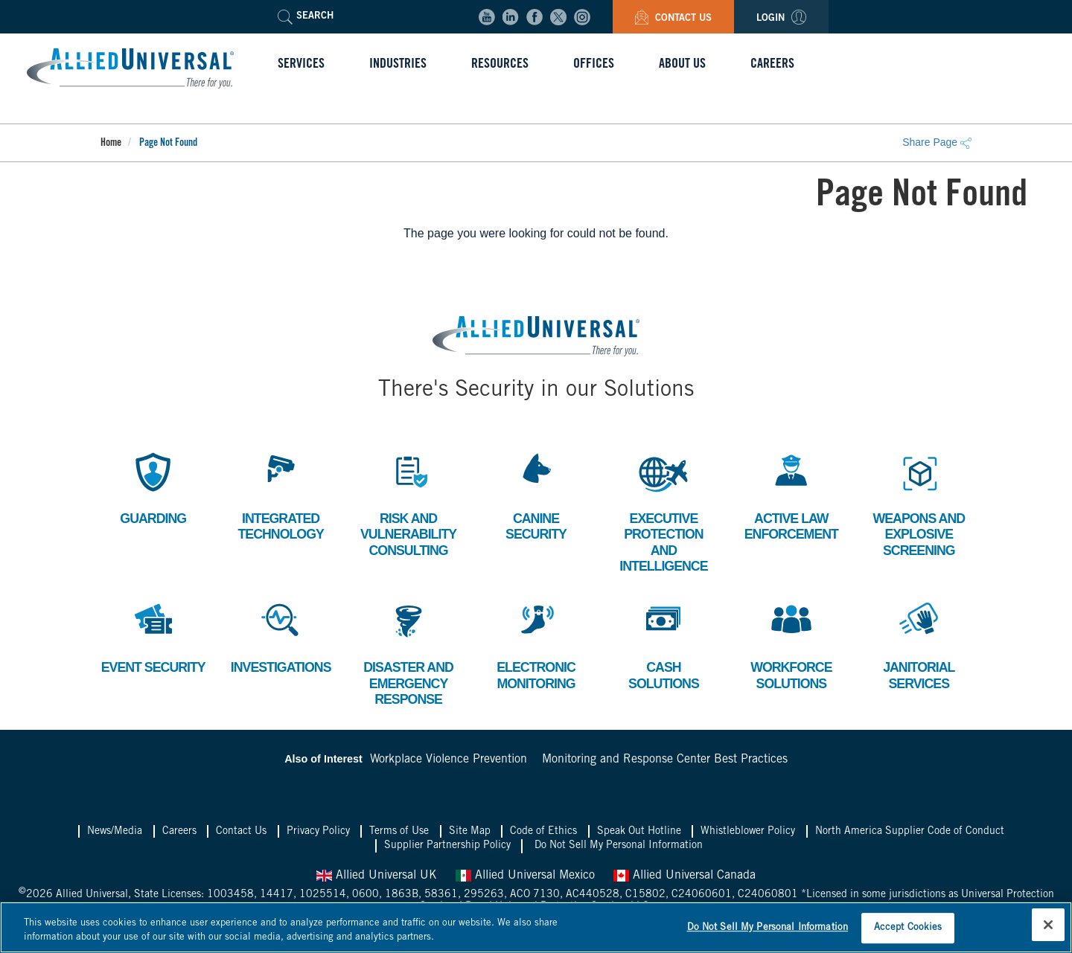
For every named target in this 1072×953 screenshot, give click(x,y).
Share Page (937, 142)
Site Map (470, 833)
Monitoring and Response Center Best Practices (665, 761)
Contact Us (673, 19)
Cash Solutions (663, 644)
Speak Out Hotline (639, 833)
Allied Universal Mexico (525, 877)
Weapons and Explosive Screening (919, 503)
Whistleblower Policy (748, 833)
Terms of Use (399, 833)
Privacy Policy (318, 833)
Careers (179, 833)
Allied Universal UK (376, 877)
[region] (536, 927)
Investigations (281, 636)
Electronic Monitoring (535, 644)
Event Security (153, 644)
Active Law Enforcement (791, 495)
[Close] (1048, 924)
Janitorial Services (918, 644)
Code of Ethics (543, 833)
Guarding (153, 487)
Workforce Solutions (791, 644)
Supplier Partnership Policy (447, 847)
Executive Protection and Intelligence (663, 511)
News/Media (114, 833)
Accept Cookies (908, 928)
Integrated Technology (281, 495)
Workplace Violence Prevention (448, 761)
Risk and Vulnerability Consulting (408, 503)
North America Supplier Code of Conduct (909, 833)
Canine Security (536, 495)
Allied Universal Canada (684, 877)
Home (110, 143)
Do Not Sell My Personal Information (619, 847)
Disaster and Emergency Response (408, 652)
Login (781, 19)
